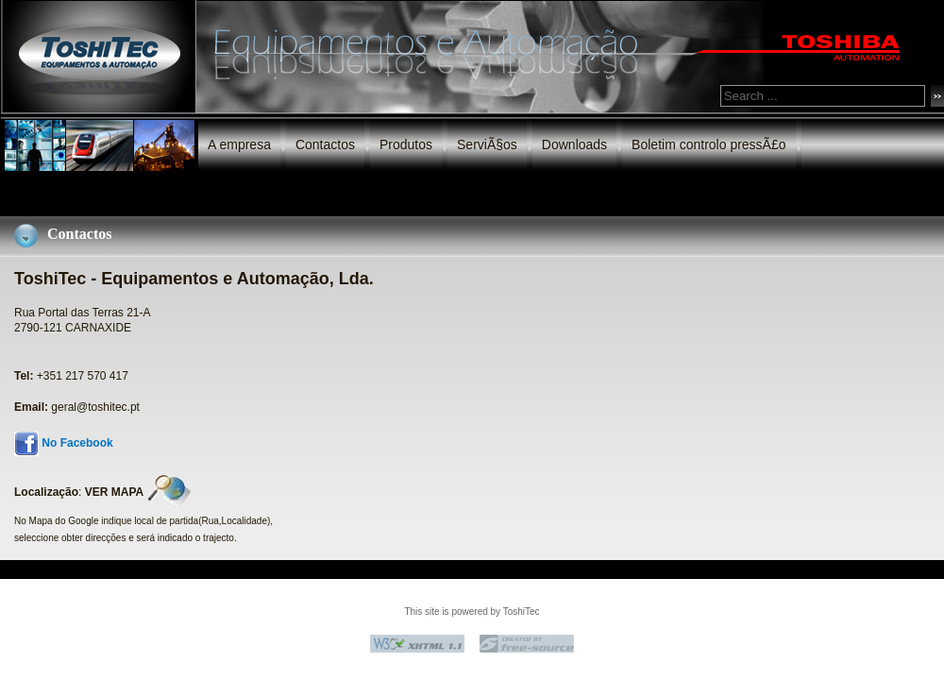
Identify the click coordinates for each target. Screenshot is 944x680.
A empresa (239, 144)
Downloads (574, 144)
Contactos (325, 144)
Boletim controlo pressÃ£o (708, 144)
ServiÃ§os (487, 144)
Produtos (405, 144)
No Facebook (77, 443)
